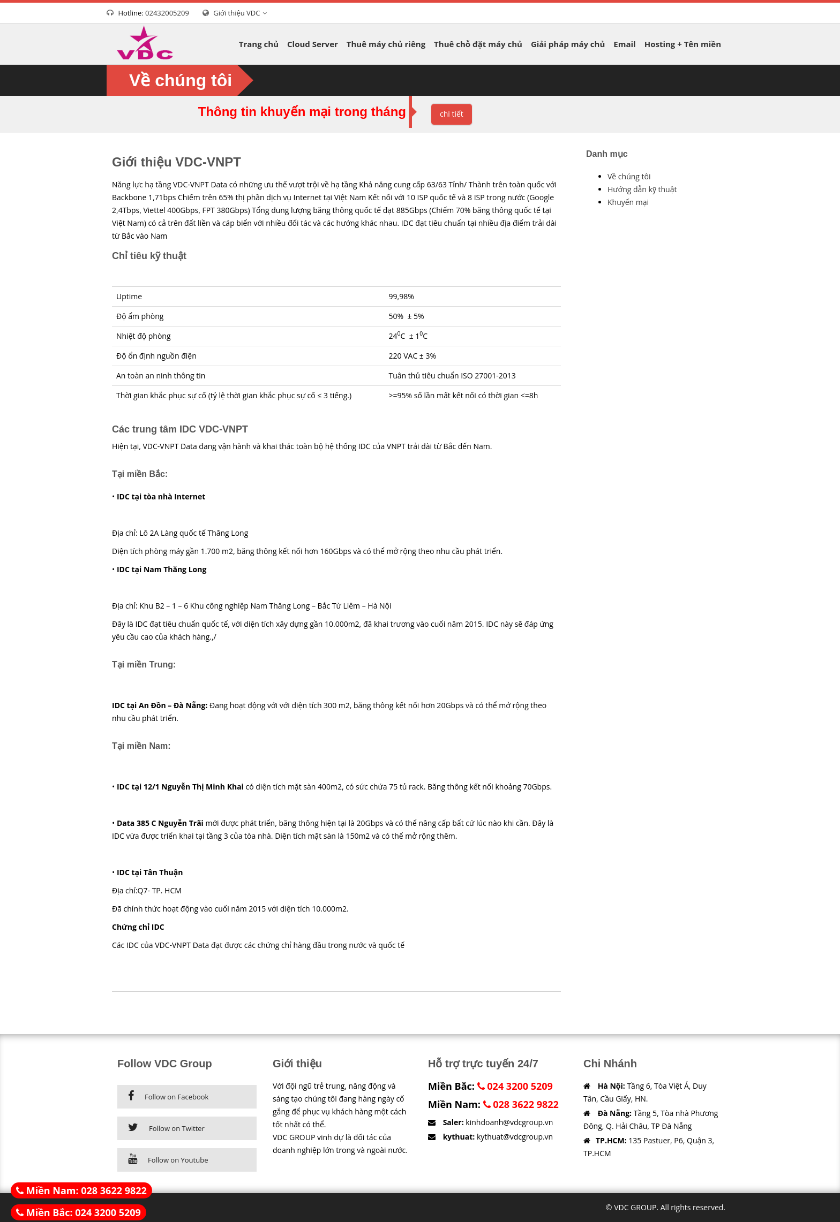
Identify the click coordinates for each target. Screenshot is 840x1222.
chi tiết (451, 114)
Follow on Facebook (176, 1097)
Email (624, 44)
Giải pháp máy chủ (568, 44)
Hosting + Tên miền (682, 44)
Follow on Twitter (177, 1128)
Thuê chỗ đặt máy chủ (478, 44)
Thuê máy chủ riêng (386, 44)
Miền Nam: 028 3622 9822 (81, 1190)
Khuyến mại (628, 202)
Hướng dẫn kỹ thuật (642, 189)
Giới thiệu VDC (241, 13)
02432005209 (167, 13)
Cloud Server (312, 44)
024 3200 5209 (515, 1086)
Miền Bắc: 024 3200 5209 (78, 1212)
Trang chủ (259, 44)
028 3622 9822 (521, 1104)
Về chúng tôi (629, 176)
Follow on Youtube (178, 1160)
